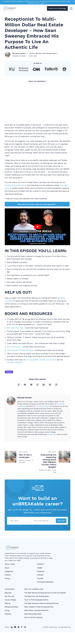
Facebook (40, 572)
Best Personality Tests (32, 615)
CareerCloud (53, 628)
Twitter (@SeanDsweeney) (16, 185)
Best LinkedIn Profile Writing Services (38, 608)
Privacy (7, 579)
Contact (8, 576)
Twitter (42, 360)
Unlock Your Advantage (57, 8)
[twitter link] (12, 628)
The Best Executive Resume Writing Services (41, 604)
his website (51, 360)
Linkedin (40, 576)
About (7, 569)
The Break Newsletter (45, 583)
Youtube (40, 579)
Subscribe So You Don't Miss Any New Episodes (36, 204)
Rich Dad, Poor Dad (15, 328)
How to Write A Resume (33, 618)
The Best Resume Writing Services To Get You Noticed (45, 594)
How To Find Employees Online (36, 601)
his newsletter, (32, 360)
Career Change (10, 601)
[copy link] (56, 385)
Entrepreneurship (11, 608)
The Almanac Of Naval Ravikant (20, 350)
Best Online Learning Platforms (36, 611)
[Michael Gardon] (8, 54)
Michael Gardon (19, 53)
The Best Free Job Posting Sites (36, 597)
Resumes (8, 594)
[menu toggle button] (71, 9)
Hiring (7, 611)
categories (9, 572)
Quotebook (51, 434)
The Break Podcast (42, 406)
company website (14, 362)
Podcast (9, 372)
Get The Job (9, 597)
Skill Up (7, 604)
